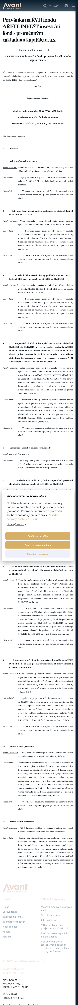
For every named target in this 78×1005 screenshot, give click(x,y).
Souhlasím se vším (38, 536)
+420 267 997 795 (13, 972)
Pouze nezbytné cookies (38, 545)
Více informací (15, 524)
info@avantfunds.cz (14, 969)
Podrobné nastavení (37, 554)
